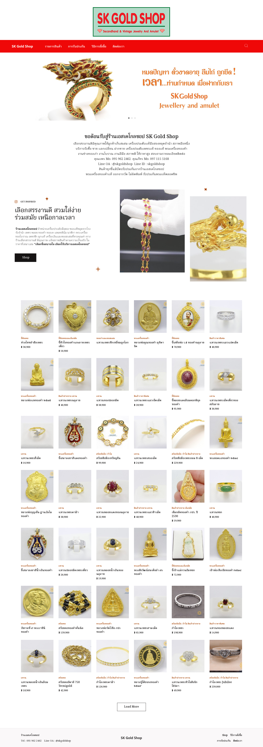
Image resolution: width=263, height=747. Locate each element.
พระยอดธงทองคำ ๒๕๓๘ (224, 458)
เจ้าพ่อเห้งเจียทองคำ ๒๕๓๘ (225, 570)
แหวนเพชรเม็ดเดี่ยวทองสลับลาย (224, 402)
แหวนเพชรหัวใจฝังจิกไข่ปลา (184, 684)
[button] (128, 118)
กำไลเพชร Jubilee (221, 682)
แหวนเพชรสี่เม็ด (31, 458)
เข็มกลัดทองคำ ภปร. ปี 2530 (185, 514)
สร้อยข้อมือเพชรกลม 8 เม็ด (187, 458)
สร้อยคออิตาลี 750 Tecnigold (69, 684)
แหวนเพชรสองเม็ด (145, 458)
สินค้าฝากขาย (65, 396)
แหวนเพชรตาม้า (69, 512)
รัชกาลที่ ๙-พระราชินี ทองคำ (33, 630)
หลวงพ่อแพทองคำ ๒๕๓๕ (36, 400)
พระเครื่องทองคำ (141, 338)
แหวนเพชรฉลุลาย (69, 400)
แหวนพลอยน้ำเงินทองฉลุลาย (109, 572)
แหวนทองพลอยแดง (222, 628)
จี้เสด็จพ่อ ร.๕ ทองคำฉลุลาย (188, 343)
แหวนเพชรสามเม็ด (145, 628)
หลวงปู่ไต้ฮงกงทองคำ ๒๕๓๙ (146, 684)
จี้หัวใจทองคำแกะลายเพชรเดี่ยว (74, 345)
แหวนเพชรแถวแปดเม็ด (224, 343)
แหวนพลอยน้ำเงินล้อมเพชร (34, 684)
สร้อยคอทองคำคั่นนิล (71, 628)
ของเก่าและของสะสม (105, 338)
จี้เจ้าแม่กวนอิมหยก (183, 570)
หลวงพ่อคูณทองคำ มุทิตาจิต (149, 345)
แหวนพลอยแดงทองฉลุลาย (112, 512)
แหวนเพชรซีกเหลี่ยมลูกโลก (112, 343)
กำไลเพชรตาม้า (105, 682)
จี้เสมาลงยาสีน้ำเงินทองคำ (36, 570)
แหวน (74, 396)
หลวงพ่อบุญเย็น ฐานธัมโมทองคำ (36, 514)
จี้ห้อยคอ (24, 338)
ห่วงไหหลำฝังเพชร (32, 343)
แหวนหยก (216, 512)
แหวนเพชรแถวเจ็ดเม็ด (147, 400)
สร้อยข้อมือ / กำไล (104, 454)
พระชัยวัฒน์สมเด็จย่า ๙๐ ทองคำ (148, 572)
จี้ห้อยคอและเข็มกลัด (68, 338)
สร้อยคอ (62, 623)
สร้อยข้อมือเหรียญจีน (108, 458)
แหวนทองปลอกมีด (107, 400)
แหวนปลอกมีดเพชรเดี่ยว (73, 570)
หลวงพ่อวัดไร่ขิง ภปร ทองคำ (108, 630)
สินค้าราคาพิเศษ (217, 338)
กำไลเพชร (178, 628)
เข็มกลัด (188, 508)
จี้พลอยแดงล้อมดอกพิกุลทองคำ (186, 402)
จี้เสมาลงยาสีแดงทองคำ (73, 458)
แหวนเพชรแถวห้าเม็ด (147, 512)
